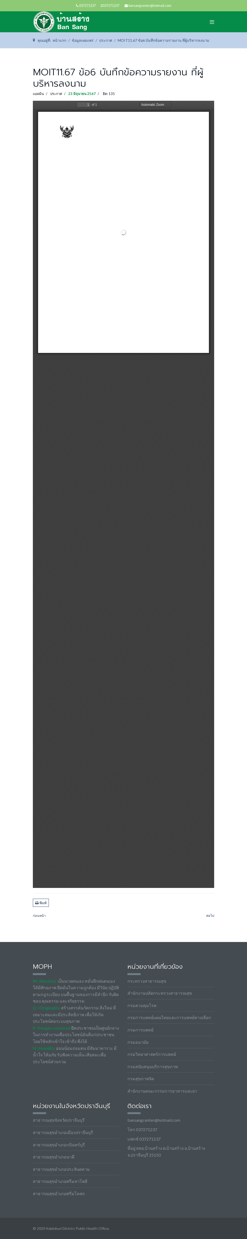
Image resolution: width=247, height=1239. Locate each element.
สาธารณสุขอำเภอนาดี (53, 1156)
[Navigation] (212, 21)
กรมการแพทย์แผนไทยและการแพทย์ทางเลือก (169, 1017)
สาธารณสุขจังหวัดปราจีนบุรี (59, 1120)
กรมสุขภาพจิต (140, 1078)
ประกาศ (56, 94)
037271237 (87, 6)
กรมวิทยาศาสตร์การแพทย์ (151, 1054)
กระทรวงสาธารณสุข (146, 980)
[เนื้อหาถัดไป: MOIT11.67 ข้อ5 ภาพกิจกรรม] (210, 915)
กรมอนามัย (137, 1042)
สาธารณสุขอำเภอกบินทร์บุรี (59, 1144)
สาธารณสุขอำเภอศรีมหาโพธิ (60, 1181)
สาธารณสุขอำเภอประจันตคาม (61, 1169)
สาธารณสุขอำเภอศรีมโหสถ (59, 1193)
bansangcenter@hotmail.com (149, 6)
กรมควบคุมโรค (142, 1005)
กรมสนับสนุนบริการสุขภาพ (152, 1066)
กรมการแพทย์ (140, 1029)
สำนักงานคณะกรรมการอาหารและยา (162, 1090)
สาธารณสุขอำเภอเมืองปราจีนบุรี (63, 1132)
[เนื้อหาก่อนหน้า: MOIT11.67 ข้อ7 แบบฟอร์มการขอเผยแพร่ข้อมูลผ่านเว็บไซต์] (39, 915)
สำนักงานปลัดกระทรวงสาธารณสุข (159, 993)
